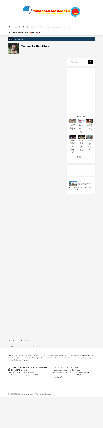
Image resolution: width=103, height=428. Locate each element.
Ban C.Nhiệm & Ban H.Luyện (18, 32)
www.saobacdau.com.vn (67, 372)
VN (32, 33)
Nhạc (63, 27)
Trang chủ (16, 27)
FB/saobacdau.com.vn (86, 372)
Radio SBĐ (56, 27)
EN (38, 33)
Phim (68, 27)
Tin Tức (33, 27)
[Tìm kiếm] (90, 62)
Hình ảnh (41, 27)
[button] (83, 116)
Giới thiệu (25, 27)
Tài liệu (48, 27)
